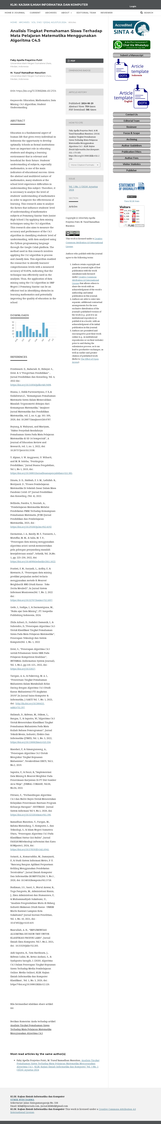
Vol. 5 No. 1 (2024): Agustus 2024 (48, 22)
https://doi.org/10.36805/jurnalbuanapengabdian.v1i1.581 (41, 473)
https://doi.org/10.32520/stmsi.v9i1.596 (30, 814)
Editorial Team (86, 12)
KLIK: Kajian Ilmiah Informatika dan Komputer (49, 4)
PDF (72, 60)
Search (148, 12)
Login (133, 6)
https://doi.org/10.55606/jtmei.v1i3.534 (30, 742)
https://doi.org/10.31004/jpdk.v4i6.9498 (30, 384)
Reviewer (107, 12)
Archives (51, 12)
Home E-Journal (15, 12)
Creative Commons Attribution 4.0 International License (84, 242)
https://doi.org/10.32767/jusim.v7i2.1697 (31, 600)
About (65, 12)
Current (35, 12)
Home (13, 22)
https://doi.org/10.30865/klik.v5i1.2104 (36, 90)
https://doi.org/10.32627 (22, 668)
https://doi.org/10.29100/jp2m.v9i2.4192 (31, 526)
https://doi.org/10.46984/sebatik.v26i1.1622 (32, 561)
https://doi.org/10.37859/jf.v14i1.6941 (29, 849)
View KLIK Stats (131, 201)
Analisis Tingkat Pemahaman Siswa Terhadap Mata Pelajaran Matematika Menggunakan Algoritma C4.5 (58, 1063)
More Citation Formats (82, 165)
